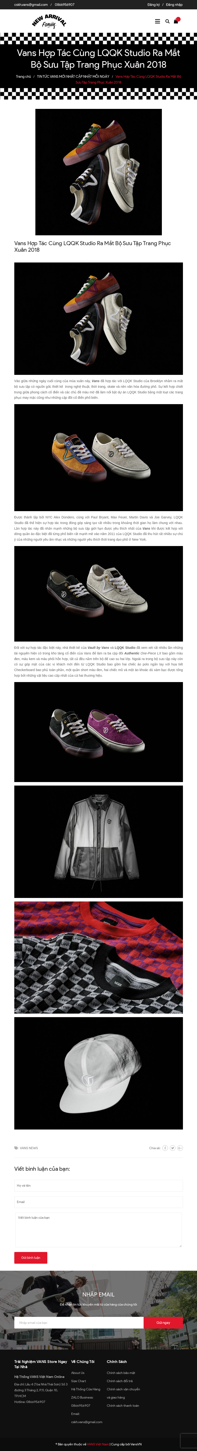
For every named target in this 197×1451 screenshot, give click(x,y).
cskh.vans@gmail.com (31, 5)
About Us (77, 1373)
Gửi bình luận (30, 1258)
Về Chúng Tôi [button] (83, 1361)
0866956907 (64, 5)
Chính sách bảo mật (121, 1373)
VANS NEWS (29, 1148)
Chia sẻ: (154, 1148)
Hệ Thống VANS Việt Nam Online (39, 1377)
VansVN (136, 1444)
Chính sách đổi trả (120, 1381)
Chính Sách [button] (117, 1361)
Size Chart (78, 1381)
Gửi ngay (163, 1323)
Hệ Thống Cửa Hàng (85, 1389)
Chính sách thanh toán (123, 1406)
